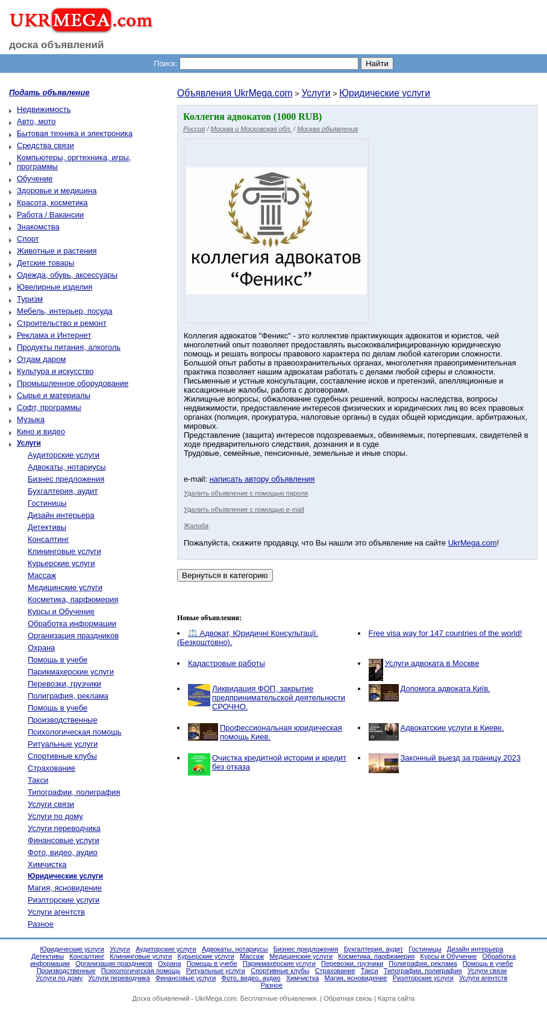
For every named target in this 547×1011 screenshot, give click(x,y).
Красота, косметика (52, 202)
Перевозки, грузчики (64, 683)
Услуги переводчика (64, 828)
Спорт (28, 238)
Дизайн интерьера (61, 515)
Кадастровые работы (226, 663)
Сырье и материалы (53, 395)
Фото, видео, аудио (63, 852)
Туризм (30, 298)
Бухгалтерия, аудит (63, 491)
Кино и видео (41, 431)
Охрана (41, 647)
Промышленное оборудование (72, 383)
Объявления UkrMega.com (235, 93)
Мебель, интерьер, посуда (65, 311)
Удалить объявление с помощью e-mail (244, 509)
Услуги (315, 93)
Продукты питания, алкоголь (68, 347)
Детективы (47, 527)
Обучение (34, 178)
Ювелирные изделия (54, 286)
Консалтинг (48, 539)
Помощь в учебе (57, 659)
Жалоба (196, 525)
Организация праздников (73, 635)
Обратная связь (348, 998)
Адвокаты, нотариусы (67, 466)
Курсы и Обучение (61, 611)
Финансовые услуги (63, 840)
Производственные (63, 719)
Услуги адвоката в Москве (432, 663)
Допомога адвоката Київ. (445, 688)
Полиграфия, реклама (68, 695)
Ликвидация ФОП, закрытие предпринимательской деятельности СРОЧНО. (278, 697)
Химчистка (47, 864)
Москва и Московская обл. (251, 128)
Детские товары (45, 262)
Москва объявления (327, 128)
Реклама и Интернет (54, 335)
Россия (194, 128)
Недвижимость (43, 109)
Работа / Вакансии (50, 214)
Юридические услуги (384, 93)
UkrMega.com (472, 542)
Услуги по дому (55, 816)
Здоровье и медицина (56, 190)
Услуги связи (51, 804)
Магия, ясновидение (65, 887)
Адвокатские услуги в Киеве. (452, 727)
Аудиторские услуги (63, 454)
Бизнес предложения (66, 479)
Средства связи (45, 145)
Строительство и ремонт (62, 323)
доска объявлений (56, 45)
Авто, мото (36, 121)
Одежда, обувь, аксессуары (67, 274)
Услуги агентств (56, 911)
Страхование (51, 768)
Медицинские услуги (65, 587)
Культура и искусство (55, 371)
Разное (41, 924)
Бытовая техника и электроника (75, 133)
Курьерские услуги (61, 563)
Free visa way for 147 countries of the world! (445, 633)
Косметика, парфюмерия (73, 599)
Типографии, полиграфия (74, 792)
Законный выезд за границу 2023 (461, 757)
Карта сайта (396, 998)
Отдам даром (41, 359)
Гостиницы (47, 503)
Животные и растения (57, 250)
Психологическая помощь (75, 731)
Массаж (42, 575)
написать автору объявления (262, 479)
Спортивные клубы (62, 756)
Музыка (31, 419)
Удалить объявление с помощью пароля (246, 493)
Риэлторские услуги (63, 899)
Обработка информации (72, 623)
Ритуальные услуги (63, 743)
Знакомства (38, 226)
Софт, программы (49, 407)
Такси (38, 780)
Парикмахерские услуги (71, 671)
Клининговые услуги (64, 551)
